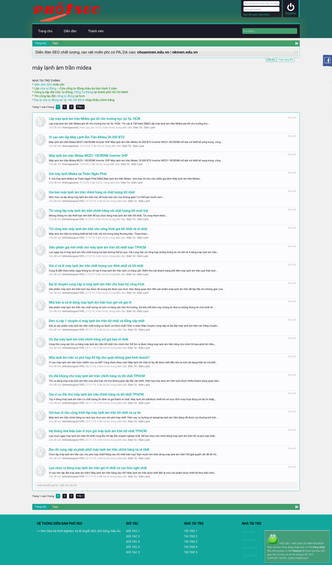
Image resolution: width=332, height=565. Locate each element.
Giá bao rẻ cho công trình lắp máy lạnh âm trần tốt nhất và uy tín (95, 412)
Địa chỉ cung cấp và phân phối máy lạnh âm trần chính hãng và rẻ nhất (99, 449)
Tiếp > (80, 106)
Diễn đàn (271, 59)
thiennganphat (70, 127)
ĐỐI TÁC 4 (133, 547)
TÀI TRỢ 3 (190, 541)
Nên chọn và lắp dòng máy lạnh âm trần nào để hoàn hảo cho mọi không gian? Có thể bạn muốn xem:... (107, 197)
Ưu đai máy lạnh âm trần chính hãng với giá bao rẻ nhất (88, 339)
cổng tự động (65, 96)
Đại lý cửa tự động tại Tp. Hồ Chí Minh (59, 100)
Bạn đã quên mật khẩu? (256, 14)
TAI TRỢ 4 (190, 547)
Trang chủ (45, 31)
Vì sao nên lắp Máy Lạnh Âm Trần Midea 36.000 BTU (87, 137)
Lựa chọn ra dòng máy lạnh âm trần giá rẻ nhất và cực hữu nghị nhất (98, 468)
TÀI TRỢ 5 (190, 552)
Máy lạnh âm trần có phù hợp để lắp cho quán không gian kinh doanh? (99, 357)
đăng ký (296, 550)
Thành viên (96, 31)
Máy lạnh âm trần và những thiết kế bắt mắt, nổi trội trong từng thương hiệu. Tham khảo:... (99, 233)
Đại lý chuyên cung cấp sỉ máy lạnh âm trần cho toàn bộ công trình (96, 284)
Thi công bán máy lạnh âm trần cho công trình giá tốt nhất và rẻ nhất (98, 229)
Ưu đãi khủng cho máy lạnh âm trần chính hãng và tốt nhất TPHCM (97, 376)
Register (290, 13)
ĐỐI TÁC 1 (133, 531)
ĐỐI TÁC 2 (133, 536)
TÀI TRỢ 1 (190, 531)
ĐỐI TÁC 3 (133, 541)
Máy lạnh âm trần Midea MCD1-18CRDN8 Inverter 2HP (88, 155)
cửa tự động (48, 88)
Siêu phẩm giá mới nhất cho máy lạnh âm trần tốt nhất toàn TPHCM (97, 247)
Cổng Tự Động (83, 92)
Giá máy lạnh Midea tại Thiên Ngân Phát (78, 174)
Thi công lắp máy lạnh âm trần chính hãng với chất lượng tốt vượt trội (98, 211)
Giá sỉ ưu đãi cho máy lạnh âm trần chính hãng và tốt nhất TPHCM (96, 394)
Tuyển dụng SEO (285, 60)
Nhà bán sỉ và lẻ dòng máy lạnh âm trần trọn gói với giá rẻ (90, 302)
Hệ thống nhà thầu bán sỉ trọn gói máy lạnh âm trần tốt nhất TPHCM (98, 431)
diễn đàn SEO (43, 84)
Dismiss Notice (296, 51)
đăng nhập (319, 547)
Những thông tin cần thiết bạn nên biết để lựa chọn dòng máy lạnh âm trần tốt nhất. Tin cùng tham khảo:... (108, 215)
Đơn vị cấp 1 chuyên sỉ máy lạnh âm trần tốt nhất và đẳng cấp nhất (97, 321)
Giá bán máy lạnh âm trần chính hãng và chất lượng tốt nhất (92, 192)
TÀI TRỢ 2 (190, 536)
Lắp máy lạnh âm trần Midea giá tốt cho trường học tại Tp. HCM (94, 119)
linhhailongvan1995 (73, 201)
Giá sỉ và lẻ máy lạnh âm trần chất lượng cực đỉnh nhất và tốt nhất (96, 266)
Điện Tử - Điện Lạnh (144, 127)
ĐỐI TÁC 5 (133, 552)
